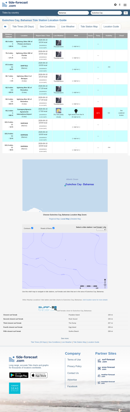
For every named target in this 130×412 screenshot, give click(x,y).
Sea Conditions (47, 26)
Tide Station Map (89, 26)
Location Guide (111, 26)
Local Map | (65, 219)
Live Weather (68, 26)
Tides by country (10, 12)
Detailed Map (76, 219)
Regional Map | (55, 219)
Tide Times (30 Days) (23, 26)
